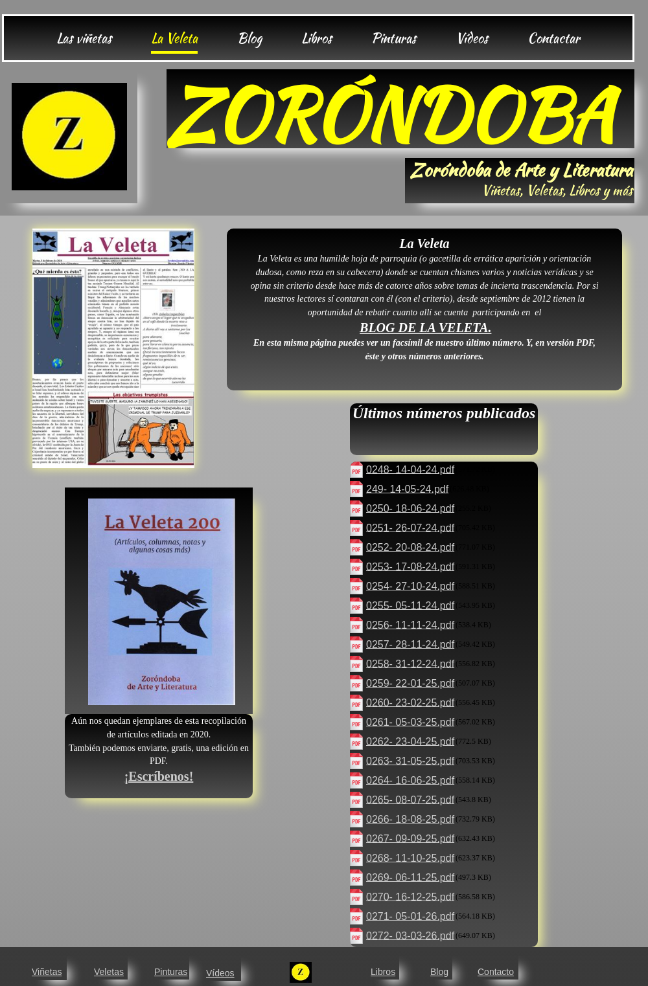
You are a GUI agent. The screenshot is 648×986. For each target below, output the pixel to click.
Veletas (109, 972)
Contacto (496, 972)
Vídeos (220, 973)
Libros (383, 972)
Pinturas (170, 972)
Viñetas (47, 972)
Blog (439, 972)
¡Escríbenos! (159, 776)
